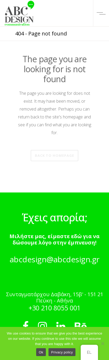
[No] (102, 343)
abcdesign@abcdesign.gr (55, 259)
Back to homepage (54, 155)
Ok (41, 352)
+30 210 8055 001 (54, 307)
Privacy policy (62, 352)
